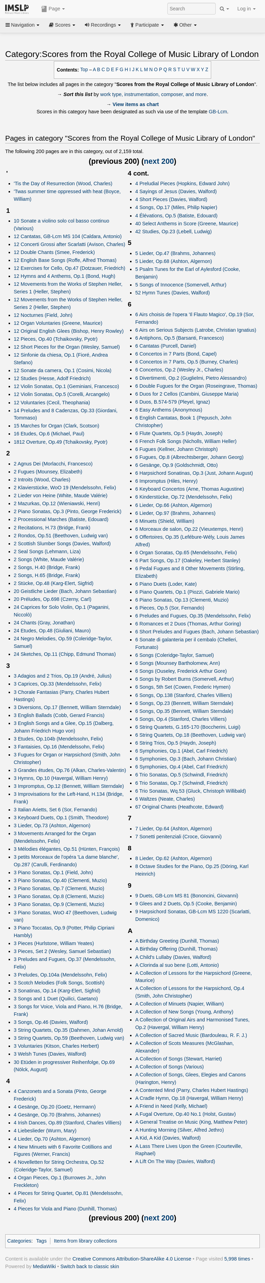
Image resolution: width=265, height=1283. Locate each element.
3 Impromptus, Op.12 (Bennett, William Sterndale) (69, 786)
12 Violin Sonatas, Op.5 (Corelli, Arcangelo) (62, 394)
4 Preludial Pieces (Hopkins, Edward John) (182, 183)
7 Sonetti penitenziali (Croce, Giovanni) (178, 836)
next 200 (159, 161)
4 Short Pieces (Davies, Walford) (171, 199)
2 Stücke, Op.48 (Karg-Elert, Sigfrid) (54, 583)
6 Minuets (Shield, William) (164, 521)
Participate (147, 25)
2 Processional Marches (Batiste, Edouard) (61, 519)
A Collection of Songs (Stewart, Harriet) (178, 1059)
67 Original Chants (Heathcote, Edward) (179, 807)
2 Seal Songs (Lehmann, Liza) (47, 551)
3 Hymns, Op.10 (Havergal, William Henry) (61, 778)
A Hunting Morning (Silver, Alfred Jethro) (179, 1130)
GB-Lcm (218, 111)
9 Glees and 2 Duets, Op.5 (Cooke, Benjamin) (186, 903)
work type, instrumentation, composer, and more (153, 94)
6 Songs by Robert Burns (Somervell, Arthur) (184, 679)
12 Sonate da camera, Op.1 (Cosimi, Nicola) (62, 370)
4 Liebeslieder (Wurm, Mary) (45, 1130)
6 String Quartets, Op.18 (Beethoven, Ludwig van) (190, 735)
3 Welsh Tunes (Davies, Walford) (50, 1054)
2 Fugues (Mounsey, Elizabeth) (48, 471)
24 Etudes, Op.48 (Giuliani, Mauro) (52, 630)
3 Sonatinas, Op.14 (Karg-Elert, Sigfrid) (57, 990)
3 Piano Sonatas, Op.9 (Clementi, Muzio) (59, 904)
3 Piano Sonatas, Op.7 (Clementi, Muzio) (59, 888)
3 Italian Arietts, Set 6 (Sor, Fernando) (55, 809)
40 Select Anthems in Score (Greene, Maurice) (186, 223)
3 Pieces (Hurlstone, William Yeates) (54, 943)
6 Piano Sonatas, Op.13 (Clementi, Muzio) (181, 600)
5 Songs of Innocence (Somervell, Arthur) (180, 284)
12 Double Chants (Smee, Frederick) (54, 252)
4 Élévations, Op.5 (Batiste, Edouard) (176, 215)
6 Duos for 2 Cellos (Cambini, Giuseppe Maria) (186, 394)
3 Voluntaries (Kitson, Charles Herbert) (56, 1046)
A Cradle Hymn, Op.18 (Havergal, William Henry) (189, 1098)
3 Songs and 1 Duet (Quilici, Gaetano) (56, 998)
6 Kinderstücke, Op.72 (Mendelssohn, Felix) (183, 497)
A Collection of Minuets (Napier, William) (179, 1004)
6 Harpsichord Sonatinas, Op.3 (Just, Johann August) (194, 473)
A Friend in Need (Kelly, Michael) (171, 1106)
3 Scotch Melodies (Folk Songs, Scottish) (59, 982)
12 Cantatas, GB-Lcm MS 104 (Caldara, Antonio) (68, 236)
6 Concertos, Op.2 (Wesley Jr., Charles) (179, 369)
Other (185, 25)
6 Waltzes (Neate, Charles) (165, 799)
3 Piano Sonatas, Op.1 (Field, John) (53, 872)
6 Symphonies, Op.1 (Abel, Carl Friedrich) (181, 751)
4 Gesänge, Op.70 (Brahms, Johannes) (57, 1114)
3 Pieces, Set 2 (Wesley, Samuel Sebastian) (62, 951)
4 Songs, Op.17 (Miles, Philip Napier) (176, 207)
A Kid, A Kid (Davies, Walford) (168, 1138)
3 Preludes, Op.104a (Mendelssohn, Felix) (60, 975)
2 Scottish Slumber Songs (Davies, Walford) (62, 543)
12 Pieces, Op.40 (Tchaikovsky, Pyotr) (56, 339)
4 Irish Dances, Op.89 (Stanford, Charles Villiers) (67, 1122)
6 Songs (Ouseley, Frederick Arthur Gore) (181, 671)
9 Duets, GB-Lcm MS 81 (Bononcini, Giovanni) (186, 895)
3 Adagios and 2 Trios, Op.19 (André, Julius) (62, 676)
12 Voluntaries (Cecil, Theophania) (52, 402)
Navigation (22, 25)
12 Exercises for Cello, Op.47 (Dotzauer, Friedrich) (69, 268)
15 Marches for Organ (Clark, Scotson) (56, 425)
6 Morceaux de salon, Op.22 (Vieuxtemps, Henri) (189, 529)
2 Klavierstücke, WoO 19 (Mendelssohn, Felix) (65, 487)
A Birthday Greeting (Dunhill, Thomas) (177, 941)
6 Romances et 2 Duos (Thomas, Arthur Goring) (188, 623)
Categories (19, 1241)
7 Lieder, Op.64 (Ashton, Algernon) (173, 828)
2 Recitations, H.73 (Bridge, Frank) (52, 527)
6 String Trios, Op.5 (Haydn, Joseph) (175, 743)
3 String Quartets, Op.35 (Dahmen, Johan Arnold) (68, 1030)
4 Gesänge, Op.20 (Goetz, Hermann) (55, 1107)
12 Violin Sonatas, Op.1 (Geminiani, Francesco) (66, 386)
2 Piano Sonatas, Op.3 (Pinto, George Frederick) (67, 511)
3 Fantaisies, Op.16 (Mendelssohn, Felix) (59, 746)
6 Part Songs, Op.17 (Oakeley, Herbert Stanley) (188, 560)
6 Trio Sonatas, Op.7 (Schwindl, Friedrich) (181, 783)
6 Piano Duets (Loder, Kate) (166, 584)
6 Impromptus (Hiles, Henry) (166, 481)
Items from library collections (85, 1241)
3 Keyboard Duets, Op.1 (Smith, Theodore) (61, 817)
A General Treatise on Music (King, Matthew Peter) (191, 1122)
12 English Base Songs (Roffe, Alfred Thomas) (65, 260)
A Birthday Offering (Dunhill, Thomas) (176, 949)
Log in (246, 8)
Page (53, 9)
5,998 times (237, 1259)
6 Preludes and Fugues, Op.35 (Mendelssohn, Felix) (193, 616)
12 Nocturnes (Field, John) (43, 315)
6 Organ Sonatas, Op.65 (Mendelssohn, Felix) (186, 552)
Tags (41, 1241)
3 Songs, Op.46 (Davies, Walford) (51, 1022)
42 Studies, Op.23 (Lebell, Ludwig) (173, 231)
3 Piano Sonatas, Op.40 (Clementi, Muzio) (60, 880)
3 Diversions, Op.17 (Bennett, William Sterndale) (67, 707)
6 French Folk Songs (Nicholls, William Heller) (186, 441)
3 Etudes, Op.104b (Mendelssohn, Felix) (58, 739)
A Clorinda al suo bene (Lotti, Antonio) (177, 965)
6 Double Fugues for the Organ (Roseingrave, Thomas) (196, 386)
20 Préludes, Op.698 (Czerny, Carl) (52, 599)
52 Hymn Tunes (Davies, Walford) (172, 292)
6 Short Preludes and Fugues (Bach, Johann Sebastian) (197, 631)
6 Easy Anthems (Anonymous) (168, 410)
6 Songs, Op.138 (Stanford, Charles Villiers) (183, 695)
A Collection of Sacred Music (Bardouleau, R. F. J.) (191, 1035)
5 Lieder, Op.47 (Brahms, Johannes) (175, 253)
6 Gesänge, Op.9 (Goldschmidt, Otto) (176, 465)
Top (84, 69)
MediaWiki (44, 1266)
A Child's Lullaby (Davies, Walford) (173, 957)
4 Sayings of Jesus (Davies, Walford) (176, 191)
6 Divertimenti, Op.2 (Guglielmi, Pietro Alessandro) (191, 378)
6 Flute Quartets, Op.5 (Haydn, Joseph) (179, 433)
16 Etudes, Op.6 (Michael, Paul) (49, 433)
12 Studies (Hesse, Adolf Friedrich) (52, 378)
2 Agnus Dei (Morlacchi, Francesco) (53, 463)
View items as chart (135, 104)
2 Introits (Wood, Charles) (42, 479)
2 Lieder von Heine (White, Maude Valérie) (61, 495)
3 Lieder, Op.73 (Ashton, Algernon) (52, 825)
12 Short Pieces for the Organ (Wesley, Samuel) (67, 347)
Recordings (103, 25)
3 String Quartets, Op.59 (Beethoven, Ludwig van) (69, 1038)
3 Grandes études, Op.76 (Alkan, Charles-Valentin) (70, 770)
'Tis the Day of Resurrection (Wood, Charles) (63, 183)
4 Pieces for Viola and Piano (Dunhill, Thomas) (65, 1208)
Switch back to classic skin (89, 1266)
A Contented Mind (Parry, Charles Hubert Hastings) (191, 1090)
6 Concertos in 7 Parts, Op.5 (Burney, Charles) (186, 362)
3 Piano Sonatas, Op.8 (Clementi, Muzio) (59, 896)
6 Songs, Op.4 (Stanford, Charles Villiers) (181, 719)
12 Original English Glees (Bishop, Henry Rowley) (69, 331)
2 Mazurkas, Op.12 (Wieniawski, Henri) (57, 503)
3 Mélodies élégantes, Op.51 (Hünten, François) (67, 849)
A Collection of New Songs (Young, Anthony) (184, 1012)
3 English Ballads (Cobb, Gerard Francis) (59, 715)
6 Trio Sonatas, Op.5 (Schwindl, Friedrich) (181, 774)
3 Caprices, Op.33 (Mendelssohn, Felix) (57, 684)
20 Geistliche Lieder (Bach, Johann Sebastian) (65, 591)
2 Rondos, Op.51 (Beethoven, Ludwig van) (61, 535)
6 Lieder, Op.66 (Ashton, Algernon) (173, 505)
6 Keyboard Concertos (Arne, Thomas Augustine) (189, 489)
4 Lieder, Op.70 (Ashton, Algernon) (52, 1139)
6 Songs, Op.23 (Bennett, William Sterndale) (184, 703)
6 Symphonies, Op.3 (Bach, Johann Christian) (186, 759)
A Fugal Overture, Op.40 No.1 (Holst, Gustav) (185, 1114)
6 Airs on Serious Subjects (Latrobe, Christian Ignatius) (195, 330)
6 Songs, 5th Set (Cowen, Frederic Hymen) (182, 687)
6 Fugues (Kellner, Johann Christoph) (176, 449)
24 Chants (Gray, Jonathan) (44, 622)
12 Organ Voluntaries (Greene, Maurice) (58, 323)
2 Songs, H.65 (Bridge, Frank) (47, 575)
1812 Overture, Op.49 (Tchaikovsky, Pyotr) (61, 442)
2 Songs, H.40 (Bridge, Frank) (47, 567)
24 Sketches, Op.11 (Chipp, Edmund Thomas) (65, 654)
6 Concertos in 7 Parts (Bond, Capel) (176, 354)
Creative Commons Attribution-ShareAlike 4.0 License (131, 1259)
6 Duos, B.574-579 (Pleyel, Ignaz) (172, 402)
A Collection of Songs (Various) (169, 1066)
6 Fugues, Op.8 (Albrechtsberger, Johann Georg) (189, 457)
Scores (62, 25)
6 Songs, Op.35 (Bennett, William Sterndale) (184, 711)
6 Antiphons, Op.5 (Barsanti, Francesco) (179, 338)
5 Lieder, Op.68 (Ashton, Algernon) (173, 261)
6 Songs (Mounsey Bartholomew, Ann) (177, 663)
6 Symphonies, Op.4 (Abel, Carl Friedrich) (181, 767)
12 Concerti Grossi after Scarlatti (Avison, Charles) (69, 244)
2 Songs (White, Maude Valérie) (49, 559)
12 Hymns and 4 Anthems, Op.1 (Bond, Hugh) (65, 276)
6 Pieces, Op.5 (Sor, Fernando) (169, 608)
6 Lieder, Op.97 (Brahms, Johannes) (175, 513)
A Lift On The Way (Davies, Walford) (175, 1161)
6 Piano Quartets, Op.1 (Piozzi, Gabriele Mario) (187, 592)
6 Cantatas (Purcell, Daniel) (165, 346)
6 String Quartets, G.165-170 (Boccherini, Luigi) (188, 727)
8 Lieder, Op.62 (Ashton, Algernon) (173, 858)
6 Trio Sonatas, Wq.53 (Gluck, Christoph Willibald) (190, 791)
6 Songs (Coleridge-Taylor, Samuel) (174, 655)
